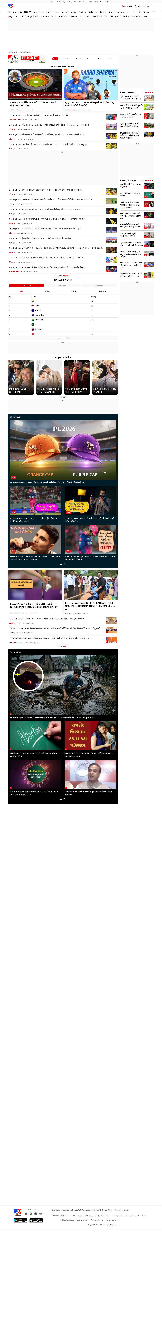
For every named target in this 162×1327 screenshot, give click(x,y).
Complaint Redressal (93, 1210)
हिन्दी (53, 1)
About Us (65, 1210)
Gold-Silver (45, 16)
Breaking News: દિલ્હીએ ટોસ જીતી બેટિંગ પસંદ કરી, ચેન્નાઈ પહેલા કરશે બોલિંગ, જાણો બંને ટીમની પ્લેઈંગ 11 (46, 257)
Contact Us (56, 1210)
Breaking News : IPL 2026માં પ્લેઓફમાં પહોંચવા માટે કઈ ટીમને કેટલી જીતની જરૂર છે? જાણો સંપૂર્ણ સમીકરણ (46, 267)
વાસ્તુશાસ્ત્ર (87, 16)
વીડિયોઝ (56, 12)
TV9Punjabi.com (130, 1216)
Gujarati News (12, 52)
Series (110, 59)
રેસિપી (146, 16)
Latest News (127, 92)
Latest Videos (128, 180)
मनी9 (101, 1)
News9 (59, 1)
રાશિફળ (74, 12)
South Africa (38, 319)
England (36, 305)
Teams (100, 59)
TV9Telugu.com (91, 1216)
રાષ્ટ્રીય (90, 12)
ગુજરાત (48, 12)
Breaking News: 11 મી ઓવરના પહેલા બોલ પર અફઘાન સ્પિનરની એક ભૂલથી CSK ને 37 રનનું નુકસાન (44, 209)
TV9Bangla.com (117, 1216)
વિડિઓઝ (17, 652)
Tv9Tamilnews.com (67, 1220)
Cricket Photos (14, 272)
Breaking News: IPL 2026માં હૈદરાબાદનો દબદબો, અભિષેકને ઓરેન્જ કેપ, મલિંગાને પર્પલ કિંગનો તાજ (47, 482)
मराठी (75, 1)
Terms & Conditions (121, 1210)
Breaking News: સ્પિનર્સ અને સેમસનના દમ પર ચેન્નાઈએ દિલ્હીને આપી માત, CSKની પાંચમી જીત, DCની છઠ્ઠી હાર (48, 144)
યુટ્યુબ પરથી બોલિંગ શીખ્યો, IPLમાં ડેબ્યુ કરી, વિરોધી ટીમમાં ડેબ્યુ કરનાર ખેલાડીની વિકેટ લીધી (89, 104)
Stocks (54, 16)
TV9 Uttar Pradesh (97, 1220)
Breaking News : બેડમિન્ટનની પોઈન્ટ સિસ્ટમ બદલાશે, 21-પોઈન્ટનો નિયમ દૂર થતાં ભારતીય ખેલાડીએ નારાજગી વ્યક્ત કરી (33, 605)
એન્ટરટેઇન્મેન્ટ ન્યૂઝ (14, 120)
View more (148, 92)
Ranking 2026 (63, 279)
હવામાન (37, 16)
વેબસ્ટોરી (112, 12)
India (35, 301)
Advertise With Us (77, 1210)
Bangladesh (37, 334)
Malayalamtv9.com (82, 1220)
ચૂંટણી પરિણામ (39, 12)
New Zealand (38, 315)
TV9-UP (107, 1)
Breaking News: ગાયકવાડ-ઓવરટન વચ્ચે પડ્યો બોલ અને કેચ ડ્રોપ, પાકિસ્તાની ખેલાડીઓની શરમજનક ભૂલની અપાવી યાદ (51, 199)
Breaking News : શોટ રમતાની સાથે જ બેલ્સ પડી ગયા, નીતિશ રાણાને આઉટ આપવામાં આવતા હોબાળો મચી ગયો (47, 134)
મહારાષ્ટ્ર (146, 12)
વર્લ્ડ (96, 12)
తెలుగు (70, 1)
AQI (139, 6)
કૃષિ (140, 12)
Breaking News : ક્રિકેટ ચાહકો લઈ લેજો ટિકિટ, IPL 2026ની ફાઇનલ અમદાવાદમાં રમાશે (33, 104)
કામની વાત (126, 16)
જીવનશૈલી (74, 16)
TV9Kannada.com (104, 1216)
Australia (36, 310)
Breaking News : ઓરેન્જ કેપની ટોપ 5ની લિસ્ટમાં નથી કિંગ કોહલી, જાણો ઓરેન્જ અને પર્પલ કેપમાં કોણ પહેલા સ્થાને (49, 124)
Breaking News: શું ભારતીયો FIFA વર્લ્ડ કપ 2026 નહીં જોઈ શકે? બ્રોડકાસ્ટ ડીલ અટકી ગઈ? (40, 238)
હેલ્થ (105, 16)
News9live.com (143, 1216)
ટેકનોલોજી (82, 12)
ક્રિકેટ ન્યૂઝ (28, 12)
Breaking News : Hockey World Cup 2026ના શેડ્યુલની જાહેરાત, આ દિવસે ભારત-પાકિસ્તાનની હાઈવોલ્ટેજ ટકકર (49, 638)
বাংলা (80, 1)
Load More (62, 276)
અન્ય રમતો (68, 613)
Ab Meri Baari (97, 16)
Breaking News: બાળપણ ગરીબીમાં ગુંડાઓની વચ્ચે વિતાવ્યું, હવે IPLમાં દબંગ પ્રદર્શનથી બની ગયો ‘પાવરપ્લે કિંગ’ (46, 219)
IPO (81, 16)
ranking (89, 59)
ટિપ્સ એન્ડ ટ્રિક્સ (63, 16)
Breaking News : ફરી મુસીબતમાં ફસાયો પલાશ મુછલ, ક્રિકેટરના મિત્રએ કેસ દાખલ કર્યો (38, 115)
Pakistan (36, 324)
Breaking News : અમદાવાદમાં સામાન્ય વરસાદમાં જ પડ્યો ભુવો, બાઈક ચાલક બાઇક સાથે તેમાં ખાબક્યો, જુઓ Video (52, 717)
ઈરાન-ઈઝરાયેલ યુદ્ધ (26, 16)
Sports (21, 52)
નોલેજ (111, 16)
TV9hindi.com (65, 1216)
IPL (17, 16)
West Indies (37, 329)
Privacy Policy (107, 1210)
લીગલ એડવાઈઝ (137, 16)
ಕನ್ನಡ (64, 1)
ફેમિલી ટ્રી (118, 16)
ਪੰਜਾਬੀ (85, 1)
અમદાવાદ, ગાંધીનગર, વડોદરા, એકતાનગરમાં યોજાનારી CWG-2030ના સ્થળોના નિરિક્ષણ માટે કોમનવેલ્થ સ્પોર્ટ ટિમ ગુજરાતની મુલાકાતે (54, 628)
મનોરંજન (120, 12)
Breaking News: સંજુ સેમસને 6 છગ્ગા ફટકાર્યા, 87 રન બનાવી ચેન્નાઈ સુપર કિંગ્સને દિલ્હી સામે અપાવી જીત (45, 190)
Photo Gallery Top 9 (72, 110)
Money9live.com (111, 1220)
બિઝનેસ (103, 12)
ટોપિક (135, 12)
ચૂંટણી (12, 16)
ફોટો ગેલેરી (65, 12)
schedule (67, 59)
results (78, 59)
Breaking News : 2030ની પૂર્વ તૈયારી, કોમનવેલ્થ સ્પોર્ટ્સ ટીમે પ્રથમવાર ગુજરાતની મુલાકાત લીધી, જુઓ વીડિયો (46, 618)
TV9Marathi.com (78, 1216)
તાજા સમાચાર (17, 12)
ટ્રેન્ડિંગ (128, 12)
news (55, 58)
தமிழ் (90, 1)
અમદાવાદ (12, 110)
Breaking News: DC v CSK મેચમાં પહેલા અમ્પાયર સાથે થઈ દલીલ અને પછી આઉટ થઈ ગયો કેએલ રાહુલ (44, 228)
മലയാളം (96, 1)
